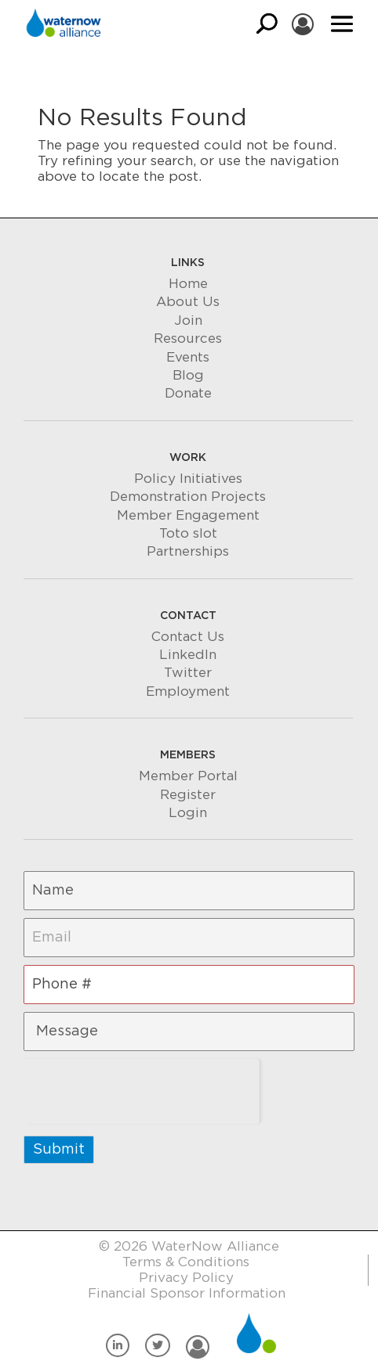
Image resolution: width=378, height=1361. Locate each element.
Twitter (188, 672)
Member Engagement (188, 515)
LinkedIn (187, 654)
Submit (59, 1150)
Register (188, 794)
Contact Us (187, 636)
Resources (188, 338)
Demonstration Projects (188, 496)
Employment (188, 691)
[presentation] (142, 1089)
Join (188, 320)
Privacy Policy (186, 1277)
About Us (188, 301)
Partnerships (188, 551)
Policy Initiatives (188, 478)
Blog (188, 375)
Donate (188, 393)
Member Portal (188, 776)
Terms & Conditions (185, 1262)
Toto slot (188, 533)
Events (187, 357)
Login (188, 812)
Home (188, 283)
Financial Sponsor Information (186, 1293)
